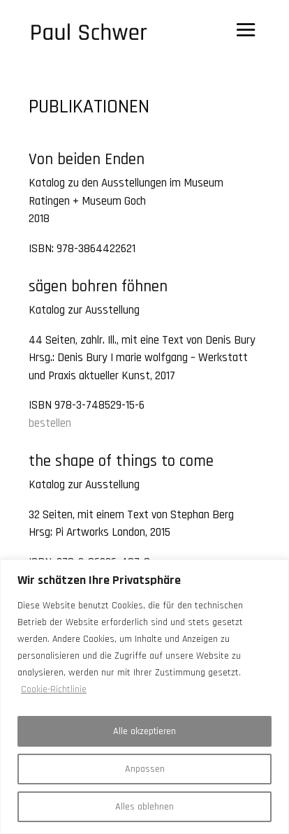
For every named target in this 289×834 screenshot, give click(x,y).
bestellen (50, 423)
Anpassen (145, 769)
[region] (144, 696)
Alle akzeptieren (144, 731)
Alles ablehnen (144, 806)
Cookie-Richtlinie (54, 689)
